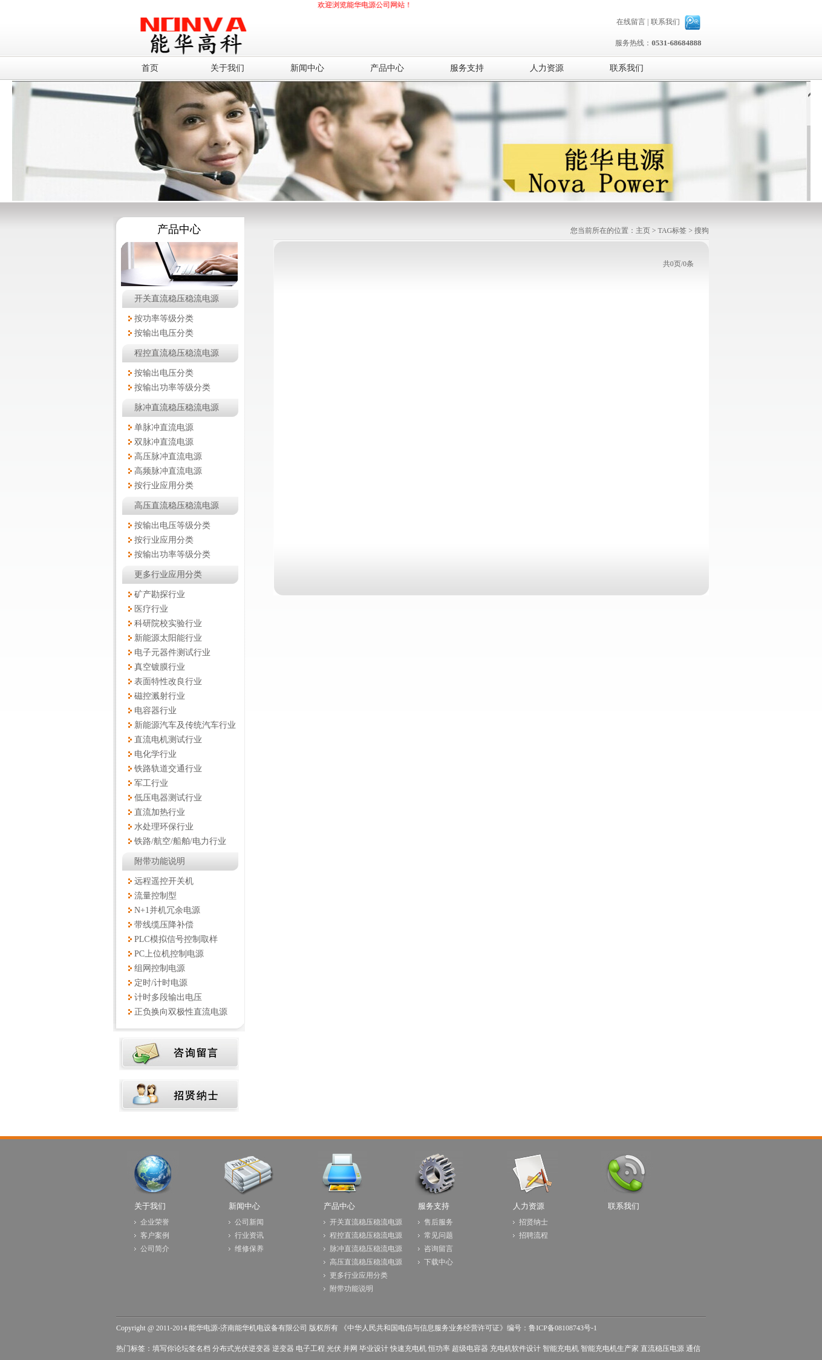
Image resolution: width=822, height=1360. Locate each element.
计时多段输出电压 (168, 997)
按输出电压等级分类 (172, 525)
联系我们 (665, 22)
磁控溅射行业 (159, 696)
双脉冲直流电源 (164, 441)
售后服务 (438, 1222)
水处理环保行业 (164, 826)
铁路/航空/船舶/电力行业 (180, 841)
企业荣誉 (154, 1222)
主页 (643, 230)
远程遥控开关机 (164, 881)
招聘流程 (533, 1235)
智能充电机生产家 (610, 1348)
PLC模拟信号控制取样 (176, 939)
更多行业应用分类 (168, 574)
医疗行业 (151, 608)
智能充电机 (561, 1348)
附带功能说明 (159, 861)
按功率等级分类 (164, 318)
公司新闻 (249, 1222)
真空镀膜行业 (159, 667)
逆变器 (283, 1348)
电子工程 (310, 1348)
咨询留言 (438, 1248)
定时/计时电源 (161, 982)
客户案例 (154, 1235)
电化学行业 (155, 754)
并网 (350, 1348)
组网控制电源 (159, 968)
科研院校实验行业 (168, 623)
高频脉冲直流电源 (168, 471)
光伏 (334, 1348)
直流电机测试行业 (168, 739)
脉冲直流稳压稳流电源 (176, 407)
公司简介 (154, 1248)
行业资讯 (249, 1235)
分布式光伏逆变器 (241, 1348)
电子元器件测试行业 (172, 652)
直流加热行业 (159, 812)
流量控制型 (155, 895)
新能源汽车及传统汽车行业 (185, 725)
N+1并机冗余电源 (167, 910)
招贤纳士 (533, 1222)
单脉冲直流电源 (164, 427)
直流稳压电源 (662, 1348)
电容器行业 (155, 710)
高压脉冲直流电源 (168, 456)
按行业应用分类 (164, 485)
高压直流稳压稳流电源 (176, 505)
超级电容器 (470, 1348)
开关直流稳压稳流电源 (176, 298)
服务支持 (433, 1206)
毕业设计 (373, 1348)
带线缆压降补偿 (164, 924)
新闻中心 (244, 1206)
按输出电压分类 (164, 333)
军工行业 (151, 783)
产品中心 (339, 1206)
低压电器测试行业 (168, 797)
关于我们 (150, 1206)
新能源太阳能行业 (168, 637)
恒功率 (439, 1348)
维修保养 (249, 1248)
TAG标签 (672, 230)
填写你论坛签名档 (181, 1348)
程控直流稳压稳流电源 (176, 353)
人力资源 (528, 1206)
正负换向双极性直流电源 (180, 1011)
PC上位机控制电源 (169, 953)
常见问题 (438, 1235)
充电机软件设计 (515, 1348)
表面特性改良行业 (168, 681)
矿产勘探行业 (159, 594)
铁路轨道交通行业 (168, 768)
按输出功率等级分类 (172, 387)
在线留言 (630, 22)
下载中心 (438, 1262)
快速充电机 (408, 1348)
